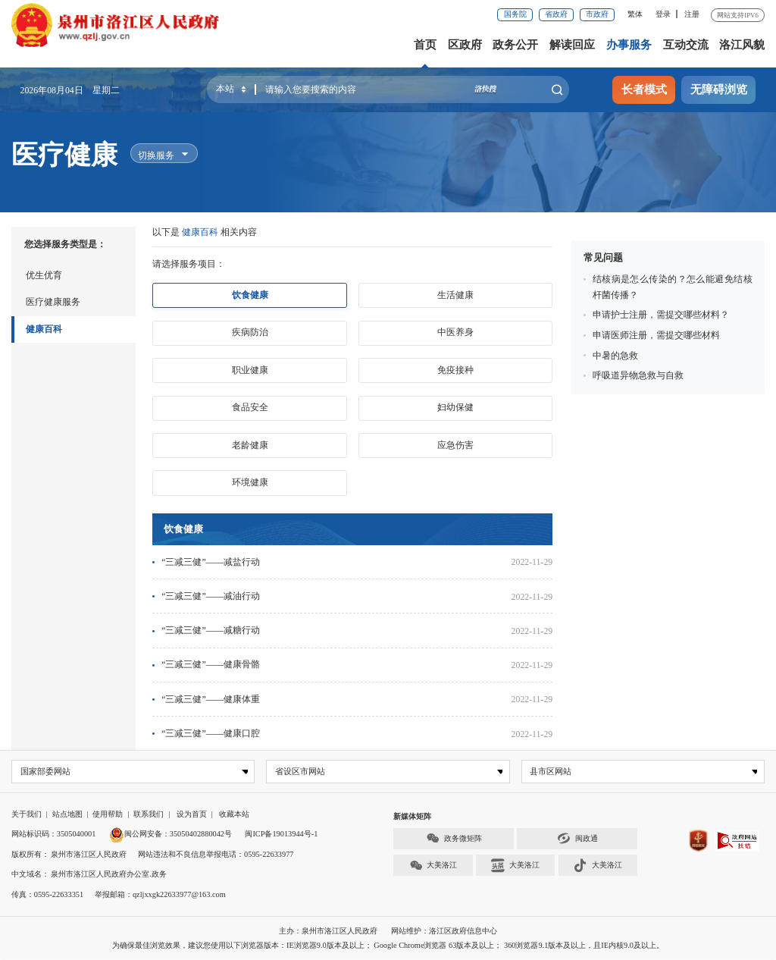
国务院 (515, 14)
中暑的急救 (615, 355)
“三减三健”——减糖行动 (210, 630)
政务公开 (515, 45)
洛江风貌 (742, 45)
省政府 (556, 14)
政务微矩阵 (454, 839)
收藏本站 (234, 814)
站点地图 (67, 814)
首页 (425, 45)
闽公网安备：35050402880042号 (170, 834)
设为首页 (192, 814)
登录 (663, 14)
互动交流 (686, 45)
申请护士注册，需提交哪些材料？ (661, 314)
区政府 (465, 45)
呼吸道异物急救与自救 (638, 375)
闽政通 (577, 839)
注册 (691, 14)
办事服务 (629, 45)
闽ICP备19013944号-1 (281, 834)
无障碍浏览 (718, 89)
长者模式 (644, 89)
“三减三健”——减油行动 (210, 596)
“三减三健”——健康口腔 (210, 733)
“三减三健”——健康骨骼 (210, 664)
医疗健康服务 (53, 301)
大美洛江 (433, 865)
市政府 (597, 14)
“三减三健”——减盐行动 (210, 562)
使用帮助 (107, 814)
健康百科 (44, 329)
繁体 (635, 14)
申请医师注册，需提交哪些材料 (656, 335)
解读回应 (572, 45)
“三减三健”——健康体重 (210, 699)
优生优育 (44, 275)
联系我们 (148, 814)
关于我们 (26, 814)
